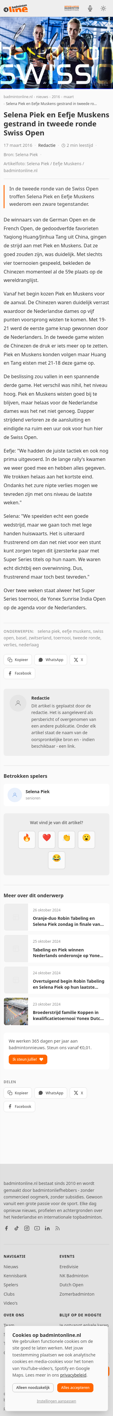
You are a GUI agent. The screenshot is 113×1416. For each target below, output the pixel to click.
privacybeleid (73, 1375)
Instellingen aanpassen (56, 1401)
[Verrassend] (86, 840)
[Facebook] (6, 1228)
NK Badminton (74, 1275)
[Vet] (27, 840)
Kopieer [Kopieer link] (18, 659)
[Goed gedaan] (66, 840)
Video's (10, 1303)
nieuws (42, 96)
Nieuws (11, 1266)
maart (69, 96)
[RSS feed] (57, 1228)
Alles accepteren (75, 1387)
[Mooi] (46, 840)
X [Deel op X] (78, 659)
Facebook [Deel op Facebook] (19, 673)
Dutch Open (71, 1285)
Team (9, 1325)
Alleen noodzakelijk (33, 1387)
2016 (56, 96)
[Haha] (56, 860)
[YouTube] (37, 1228)
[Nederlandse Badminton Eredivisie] (71, 8)
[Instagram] (27, 1228)
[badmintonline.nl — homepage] (16, 8)
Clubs (9, 1294)
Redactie (47, 145)
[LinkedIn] (47, 1228)
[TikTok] (16, 1228)
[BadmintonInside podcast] (90, 8)
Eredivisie (69, 1266)
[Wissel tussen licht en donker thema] (103, 8)
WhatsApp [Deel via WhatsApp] (50, 659)
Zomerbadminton (77, 1294)
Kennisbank (15, 1275)
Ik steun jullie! (28, 1059)
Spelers (11, 1285)
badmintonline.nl (18, 96)
